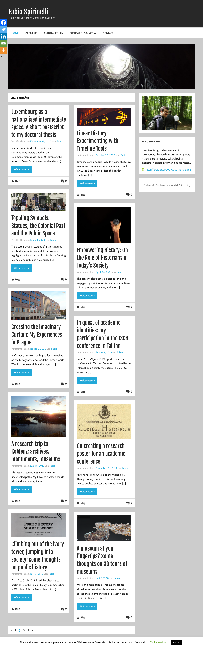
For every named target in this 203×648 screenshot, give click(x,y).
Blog (17, 180)
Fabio (59, 141)
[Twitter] (3, 29)
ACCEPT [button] (176, 642)
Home (15, 33)
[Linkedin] (3, 36)
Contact (108, 33)
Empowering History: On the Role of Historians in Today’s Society (102, 258)
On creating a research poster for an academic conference (101, 454)
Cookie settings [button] (158, 642)
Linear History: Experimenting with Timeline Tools (97, 141)
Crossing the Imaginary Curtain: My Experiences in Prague (36, 334)
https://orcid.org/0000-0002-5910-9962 (166, 169)
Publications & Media (83, 33)
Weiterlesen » (21, 169)
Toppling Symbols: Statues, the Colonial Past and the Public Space (38, 226)
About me (31, 33)
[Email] (3, 43)
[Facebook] (3, 22)
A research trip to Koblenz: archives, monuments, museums (35, 451)
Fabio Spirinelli (28, 11)
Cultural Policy (53, 33)
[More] (3, 50)
